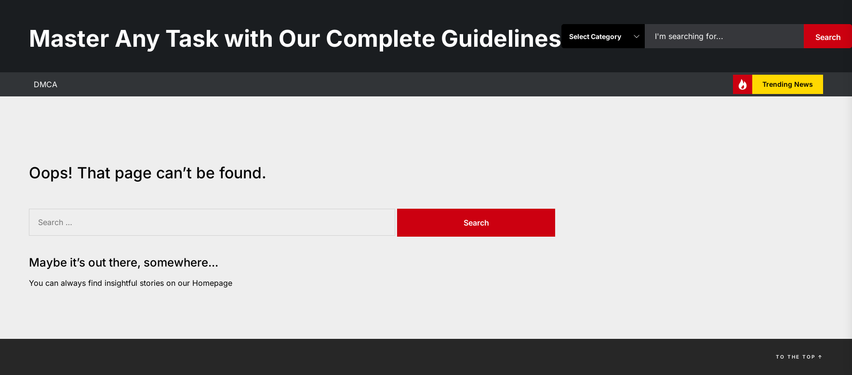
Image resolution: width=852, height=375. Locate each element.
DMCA (45, 84)
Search (828, 37)
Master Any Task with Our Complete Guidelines (295, 38)
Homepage (212, 283)
